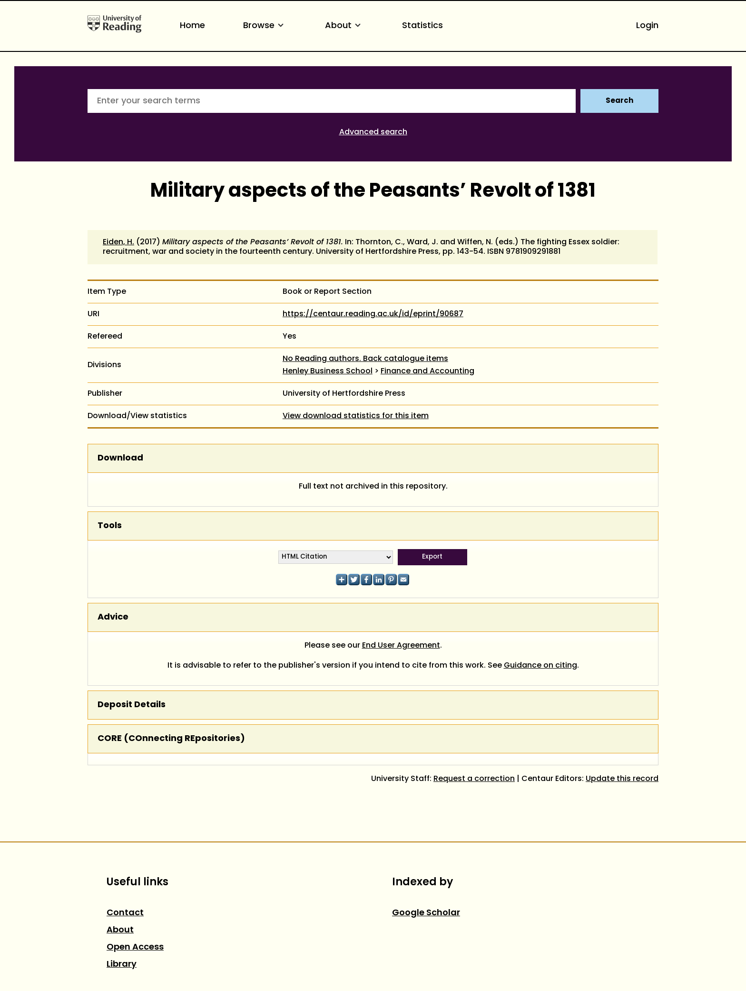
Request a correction (474, 779)
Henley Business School (328, 371)
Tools (110, 526)
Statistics (422, 26)
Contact (125, 913)
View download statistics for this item (356, 416)
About (344, 26)
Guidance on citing (540, 666)
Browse (265, 26)
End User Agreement (401, 646)
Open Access (135, 947)
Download (120, 458)
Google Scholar (426, 913)
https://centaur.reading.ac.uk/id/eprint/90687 (373, 314)
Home (192, 26)
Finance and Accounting (427, 371)
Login (647, 26)
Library (122, 964)
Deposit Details (132, 705)
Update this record (622, 779)
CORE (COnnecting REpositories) (171, 738)
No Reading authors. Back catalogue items (365, 359)
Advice (113, 617)
